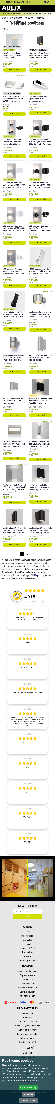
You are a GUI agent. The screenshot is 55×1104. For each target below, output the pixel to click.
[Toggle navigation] (49, 8)
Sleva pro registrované (27, 971)
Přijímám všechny (28, 1087)
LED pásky (38, 575)
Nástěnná (40, 18)
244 (30, 602)
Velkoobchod (27, 1013)
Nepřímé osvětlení (13, 21)
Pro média (27, 944)
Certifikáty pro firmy (27, 1030)
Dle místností (16, 18)
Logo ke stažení (27, 948)
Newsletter (27, 940)
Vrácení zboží (27, 979)
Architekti (27, 1017)
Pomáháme (27, 952)
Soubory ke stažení (27, 1038)
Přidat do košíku (14, 69)
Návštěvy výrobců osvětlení (27, 1026)
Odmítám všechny (28, 1100)
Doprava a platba (27, 975)
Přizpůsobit (28, 1094)
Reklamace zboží (27, 983)
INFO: (46, 2)
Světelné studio (27, 936)
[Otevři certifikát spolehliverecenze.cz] (34, 591)
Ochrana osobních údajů (27, 1034)
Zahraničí (27, 1053)
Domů (5, 18)
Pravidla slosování (27, 1042)
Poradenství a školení (27, 1021)
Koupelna (29, 18)
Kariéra (27, 956)
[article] (27, 618)
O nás (27, 932)
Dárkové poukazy (27, 992)
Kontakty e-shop (27, 960)
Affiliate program (27, 996)
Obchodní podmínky (27, 988)
